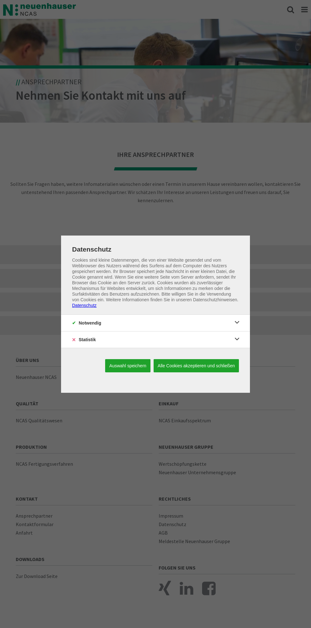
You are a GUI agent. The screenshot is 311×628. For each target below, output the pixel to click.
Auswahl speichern (127, 365)
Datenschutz (84, 305)
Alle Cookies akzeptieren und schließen (196, 365)
